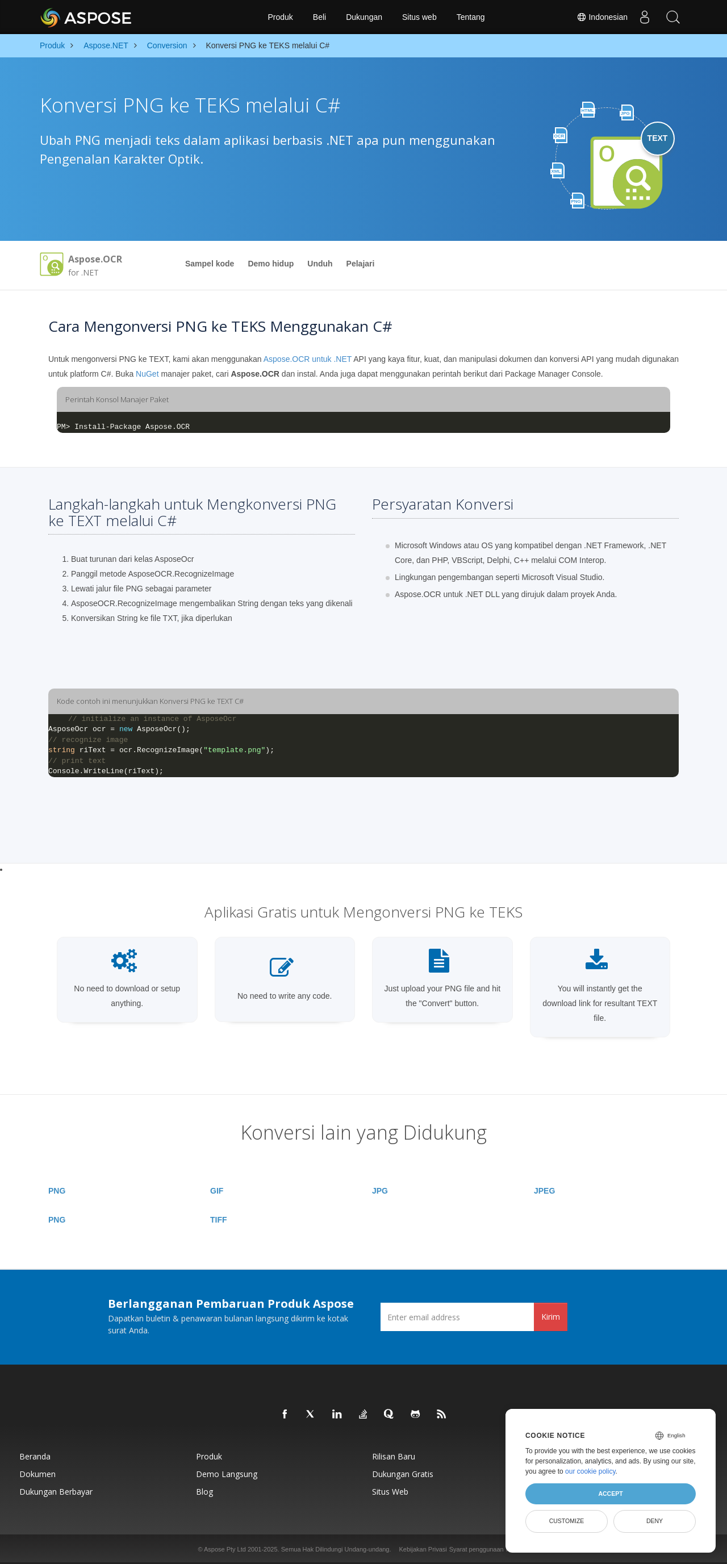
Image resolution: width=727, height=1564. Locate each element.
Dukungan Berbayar (56, 1491)
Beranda (35, 1456)
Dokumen (37, 1474)
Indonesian (602, 17)
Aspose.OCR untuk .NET (308, 359)
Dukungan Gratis (402, 1474)
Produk (280, 17)
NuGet (147, 373)
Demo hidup (271, 263)
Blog (204, 1491)
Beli (319, 17)
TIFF (218, 1219)
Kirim (550, 1316)
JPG (380, 1190)
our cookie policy (590, 1471)
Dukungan (364, 17)
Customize (566, 1520)
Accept (610, 1493)
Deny (654, 1520)
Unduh (319, 263)
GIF (216, 1190)
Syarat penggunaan (476, 1549)
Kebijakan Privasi (422, 1549)
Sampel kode (209, 263)
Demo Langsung (226, 1474)
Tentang (471, 17)
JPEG (544, 1190)
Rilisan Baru (393, 1456)
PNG (56, 1190)
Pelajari (360, 263)
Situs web (419, 17)
